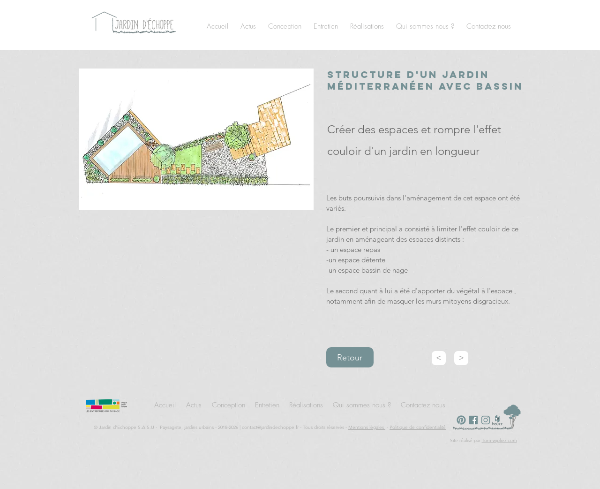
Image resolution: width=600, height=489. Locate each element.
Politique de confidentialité (418, 427)
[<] (439, 358)
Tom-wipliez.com (499, 440)
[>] (461, 358)
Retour (349, 357)
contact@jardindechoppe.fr (270, 427)
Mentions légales (366, 427)
